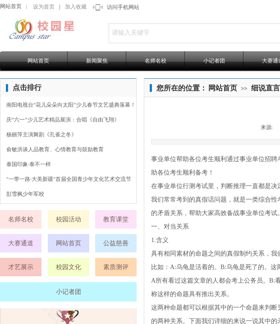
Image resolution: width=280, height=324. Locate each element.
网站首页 (11, 6)
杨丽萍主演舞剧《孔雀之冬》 (41, 134)
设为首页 (44, 7)
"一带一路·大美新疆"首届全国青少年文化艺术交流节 (68, 179)
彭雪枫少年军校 (25, 194)
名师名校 (155, 61)
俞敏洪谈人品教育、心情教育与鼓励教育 (55, 149)
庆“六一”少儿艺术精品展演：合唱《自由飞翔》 (62, 120)
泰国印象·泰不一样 (28, 164)
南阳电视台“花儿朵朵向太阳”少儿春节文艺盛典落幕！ (71, 105)
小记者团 (214, 61)
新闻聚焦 (97, 61)
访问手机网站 (123, 7)
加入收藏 (76, 7)
